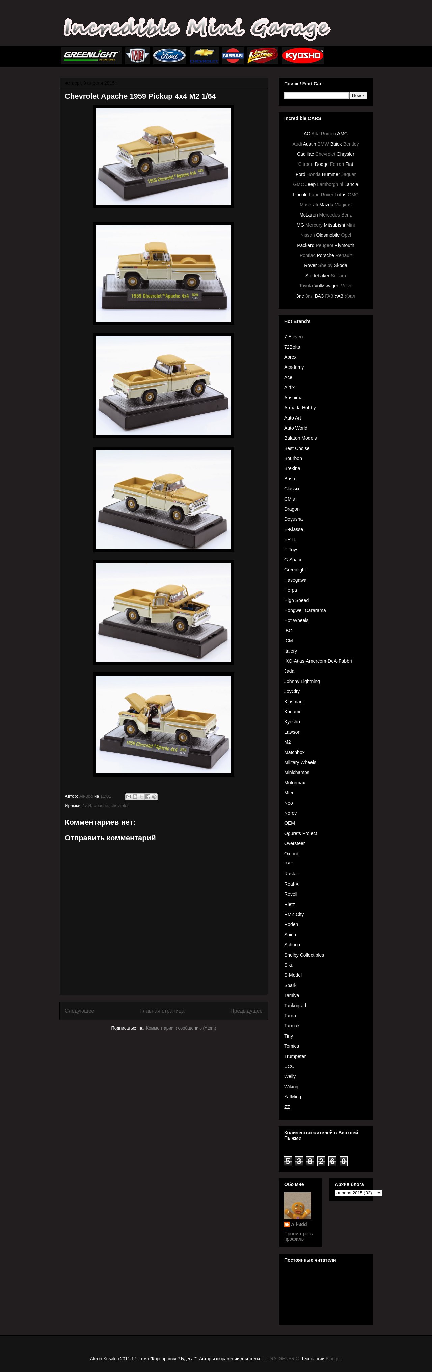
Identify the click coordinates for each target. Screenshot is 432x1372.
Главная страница (162, 1011)
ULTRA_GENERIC (280, 1358)
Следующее (79, 1011)
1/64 (87, 805)
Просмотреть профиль (298, 1236)
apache (101, 805)
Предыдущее (247, 1011)
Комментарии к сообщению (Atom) (181, 1028)
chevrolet (120, 805)
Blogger (333, 1358)
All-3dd (299, 1224)
